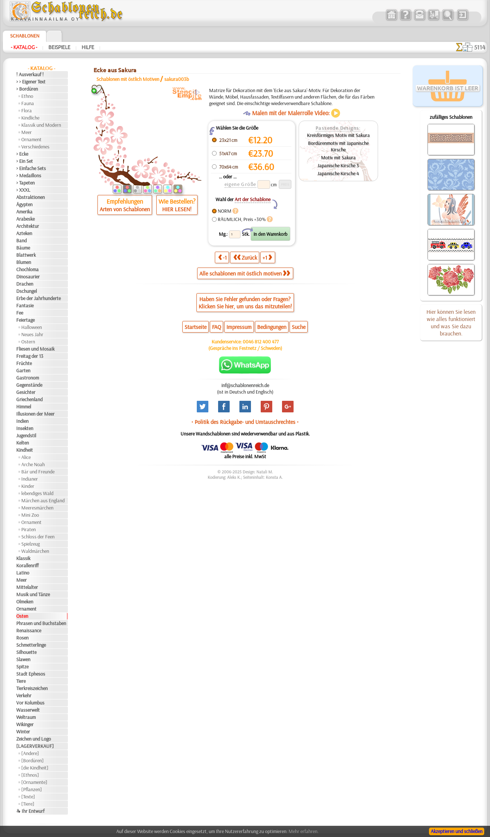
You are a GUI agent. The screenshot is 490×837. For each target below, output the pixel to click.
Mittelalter (27, 587)
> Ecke (22, 154)
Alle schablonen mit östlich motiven (244, 273)
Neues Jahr (32, 334)
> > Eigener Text (30, 81)
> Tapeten (25, 182)
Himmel (23, 406)
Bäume (23, 247)
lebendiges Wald (37, 493)
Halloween (31, 327)
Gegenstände (29, 385)
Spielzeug (30, 544)
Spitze (22, 666)
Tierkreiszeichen (32, 688)
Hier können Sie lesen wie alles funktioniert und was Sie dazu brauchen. (451, 322)
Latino (22, 572)
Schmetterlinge (31, 645)
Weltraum (26, 717)
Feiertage (25, 320)
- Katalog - (24, 47)
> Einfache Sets (31, 168)
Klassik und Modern (41, 125)
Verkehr (23, 695)
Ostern (28, 341)
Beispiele (59, 47)
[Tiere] (27, 804)
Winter (23, 731)
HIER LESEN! (176, 209)
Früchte (24, 363)
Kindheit (24, 450)
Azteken (24, 233)
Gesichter (25, 392)
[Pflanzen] (31, 789)
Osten (22, 616)
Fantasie (25, 305)
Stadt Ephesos (30, 674)
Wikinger (25, 724)
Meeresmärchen (37, 507)
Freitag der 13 (29, 356)
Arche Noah (33, 464)
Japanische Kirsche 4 (338, 173)
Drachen (24, 284)
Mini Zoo (30, 515)
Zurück (245, 257)
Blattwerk (26, 255)
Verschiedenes (35, 146)
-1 (222, 257)
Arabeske (25, 219)
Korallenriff (27, 565)
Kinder (27, 486)
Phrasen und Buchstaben (41, 623)
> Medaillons (28, 175)
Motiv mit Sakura (338, 157)
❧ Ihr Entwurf (30, 811)
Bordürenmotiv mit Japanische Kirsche (338, 146)
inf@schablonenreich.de (245, 385)
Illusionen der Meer (35, 414)
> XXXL (23, 190)
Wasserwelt (28, 710)
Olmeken (24, 601)
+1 (267, 257)
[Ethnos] (30, 775)
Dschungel (26, 291)
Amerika (24, 211)
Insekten (24, 428)
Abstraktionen (30, 197)
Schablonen (24, 35)
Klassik (23, 558)
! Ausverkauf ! (30, 74)
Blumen (23, 262)
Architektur (27, 226)
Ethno (27, 96)
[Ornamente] (34, 782)
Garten (23, 370)
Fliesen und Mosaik (35, 349)
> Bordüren (27, 89)
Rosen (22, 637)
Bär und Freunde (38, 471)
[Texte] (28, 796)
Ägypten (24, 204)
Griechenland (29, 399)
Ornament (31, 139)
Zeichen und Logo (33, 739)
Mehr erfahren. (303, 831)
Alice (26, 457)
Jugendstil (26, 435)
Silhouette (26, 652)
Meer (26, 132)
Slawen (23, 659)
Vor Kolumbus (30, 702)
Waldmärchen (35, 551)
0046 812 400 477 (261, 341)
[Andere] (30, 753)
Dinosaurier (28, 276)
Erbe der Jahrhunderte (38, 298)
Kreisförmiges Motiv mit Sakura (338, 135)
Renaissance (28, 630)
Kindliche (30, 117)
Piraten (28, 529)
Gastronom (27, 377)
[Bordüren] (32, 760)
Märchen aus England (43, 500)
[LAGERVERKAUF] (35, 746)
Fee (19, 312)
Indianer (29, 479)
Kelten (22, 442)
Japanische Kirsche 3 (338, 165)
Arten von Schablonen (125, 209)
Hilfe (88, 47)
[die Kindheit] (34, 767)
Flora (26, 110)
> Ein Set (24, 161)
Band (21, 240)
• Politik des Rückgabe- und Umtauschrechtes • (245, 421)
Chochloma (27, 269)
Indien (22, 421)
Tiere (21, 681)
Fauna (27, 103)
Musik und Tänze (33, 594)
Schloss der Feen (38, 536)
